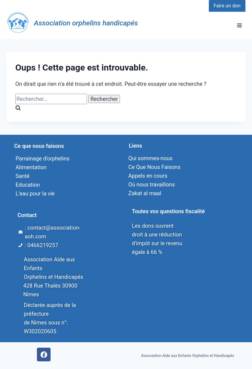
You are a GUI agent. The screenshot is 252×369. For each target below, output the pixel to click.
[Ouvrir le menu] (239, 25)
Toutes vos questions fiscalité (168, 211)
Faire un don (227, 5)
